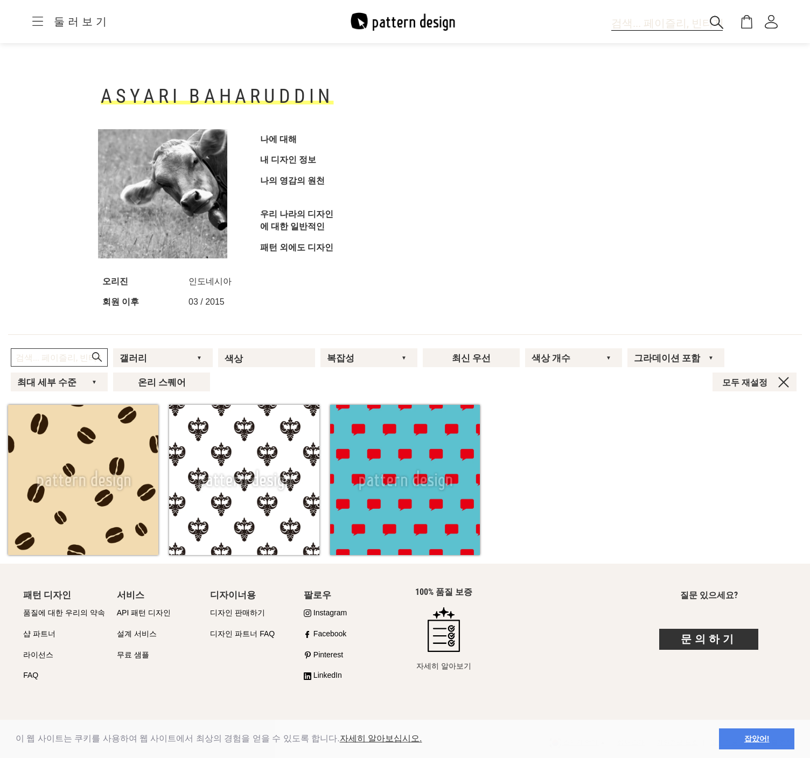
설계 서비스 (137, 633)
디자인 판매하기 (237, 612)
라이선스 (38, 654)
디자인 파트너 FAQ (242, 633)
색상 (234, 358)
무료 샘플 (133, 654)
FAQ (30, 675)
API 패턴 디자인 (144, 612)
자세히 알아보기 (443, 638)
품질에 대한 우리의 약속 (64, 612)
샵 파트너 (39, 633)
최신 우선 (471, 358)
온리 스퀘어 (162, 382)
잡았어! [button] (757, 738)
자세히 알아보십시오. (381, 738)
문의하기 (709, 639)
